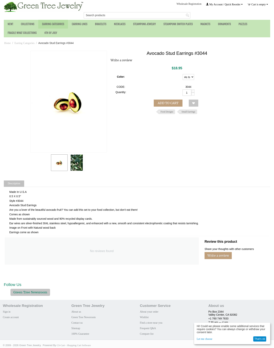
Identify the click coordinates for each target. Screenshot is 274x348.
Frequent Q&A (148, 328)
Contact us (77, 322)
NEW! (10, 24)
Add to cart (168, 103)
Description (14, 183)
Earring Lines (79, 24)
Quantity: (120, 92)
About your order (149, 311)
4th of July (50, 33)
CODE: (121, 86)
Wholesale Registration (189, 3)
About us (76, 311)
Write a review (121, 60)
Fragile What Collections (22, 33)
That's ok (259, 338)
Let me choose (204, 339)
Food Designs (167, 111)
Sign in (6, 311)
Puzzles (243, 24)
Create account (11, 317)
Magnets (205, 24)
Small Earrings (188, 111)
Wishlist (144, 317)
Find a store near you (151, 322)
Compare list (147, 333)
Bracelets (100, 24)
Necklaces (120, 24)
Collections (27, 24)
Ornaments (224, 24)
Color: (121, 76)
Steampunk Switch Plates (178, 24)
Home (7, 43)
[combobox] (137, 15)
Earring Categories (53, 24)
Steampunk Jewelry (144, 24)
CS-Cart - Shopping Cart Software (74, 345)
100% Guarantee (80, 333)
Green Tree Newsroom (30, 292)
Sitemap (75, 328)
